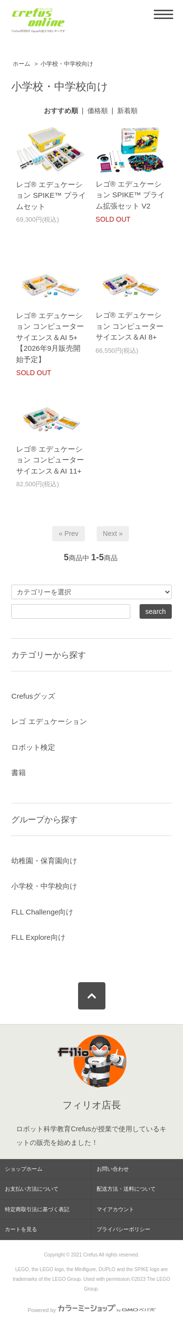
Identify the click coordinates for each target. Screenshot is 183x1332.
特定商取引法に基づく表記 (37, 1209)
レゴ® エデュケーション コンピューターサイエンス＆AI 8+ (129, 326)
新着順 (127, 110)
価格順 (97, 110)
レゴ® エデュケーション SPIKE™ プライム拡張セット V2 (130, 195)
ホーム (21, 63)
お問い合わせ (113, 1169)
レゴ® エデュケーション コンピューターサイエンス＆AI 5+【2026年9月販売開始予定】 (50, 337)
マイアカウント (115, 1209)
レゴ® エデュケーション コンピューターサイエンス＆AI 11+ (50, 460)
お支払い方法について (32, 1189)
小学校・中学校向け (67, 63)
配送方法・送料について (126, 1189)
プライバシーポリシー (123, 1229)
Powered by (91, 1310)
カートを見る (21, 1229)
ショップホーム (23, 1169)
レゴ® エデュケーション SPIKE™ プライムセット (51, 195)
